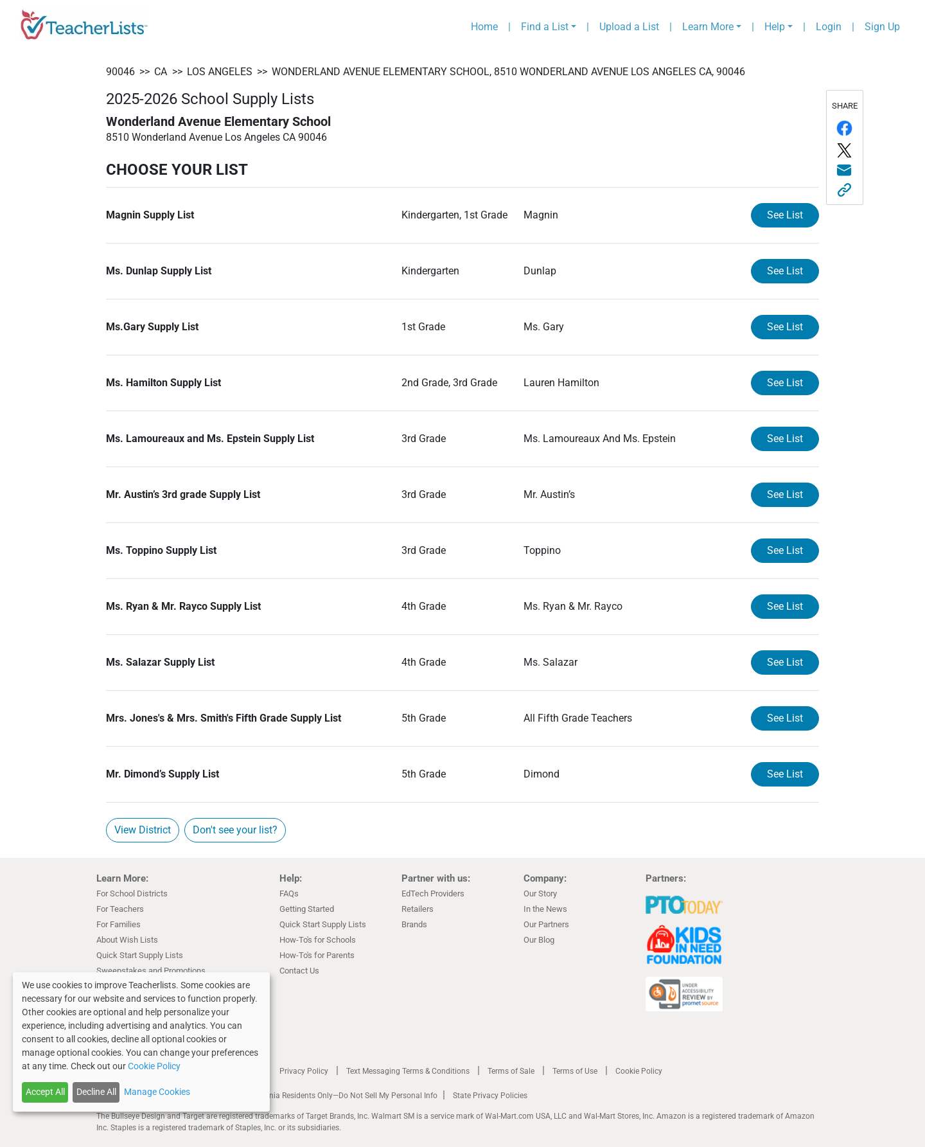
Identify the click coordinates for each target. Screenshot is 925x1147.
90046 (120, 72)
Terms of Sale (511, 1071)
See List (785, 215)
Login (828, 27)
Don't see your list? (235, 830)
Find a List (544, 27)
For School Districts (132, 893)
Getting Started (306, 909)
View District (142, 830)
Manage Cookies (157, 1092)
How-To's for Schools (317, 940)
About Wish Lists (127, 940)
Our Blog (539, 940)
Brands (414, 924)
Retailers (417, 909)
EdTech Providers (432, 893)
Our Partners (546, 924)
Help (774, 27)
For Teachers (120, 909)
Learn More (708, 27)
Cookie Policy (638, 1071)
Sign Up (882, 27)
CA (160, 72)
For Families (118, 924)
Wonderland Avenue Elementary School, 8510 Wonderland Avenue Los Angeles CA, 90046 (508, 72)
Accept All (45, 1092)
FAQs (289, 893)
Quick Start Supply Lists (139, 955)
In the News (545, 909)
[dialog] (141, 1042)
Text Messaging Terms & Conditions (408, 1071)
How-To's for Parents (317, 955)
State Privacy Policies (490, 1095)
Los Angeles (219, 72)
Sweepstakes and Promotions (151, 970)
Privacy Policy (303, 1071)
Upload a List (629, 27)
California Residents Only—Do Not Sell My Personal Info (341, 1095)
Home (484, 27)
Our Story (540, 893)
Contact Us (299, 970)
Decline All (96, 1092)
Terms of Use (574, 1071)
